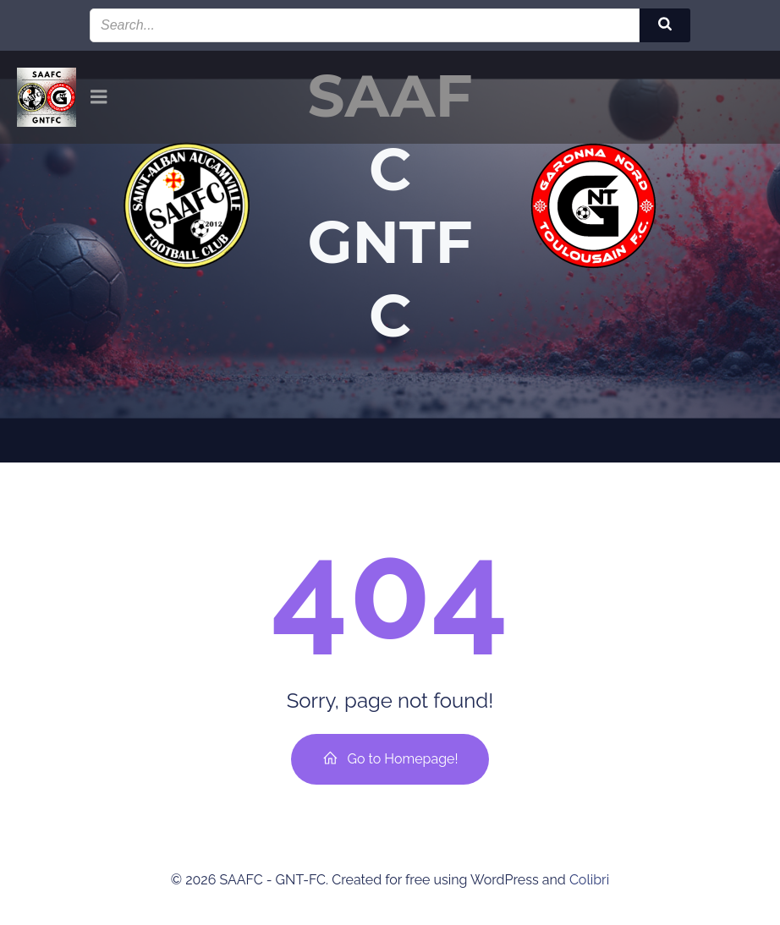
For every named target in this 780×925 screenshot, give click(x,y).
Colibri (589, 880)
